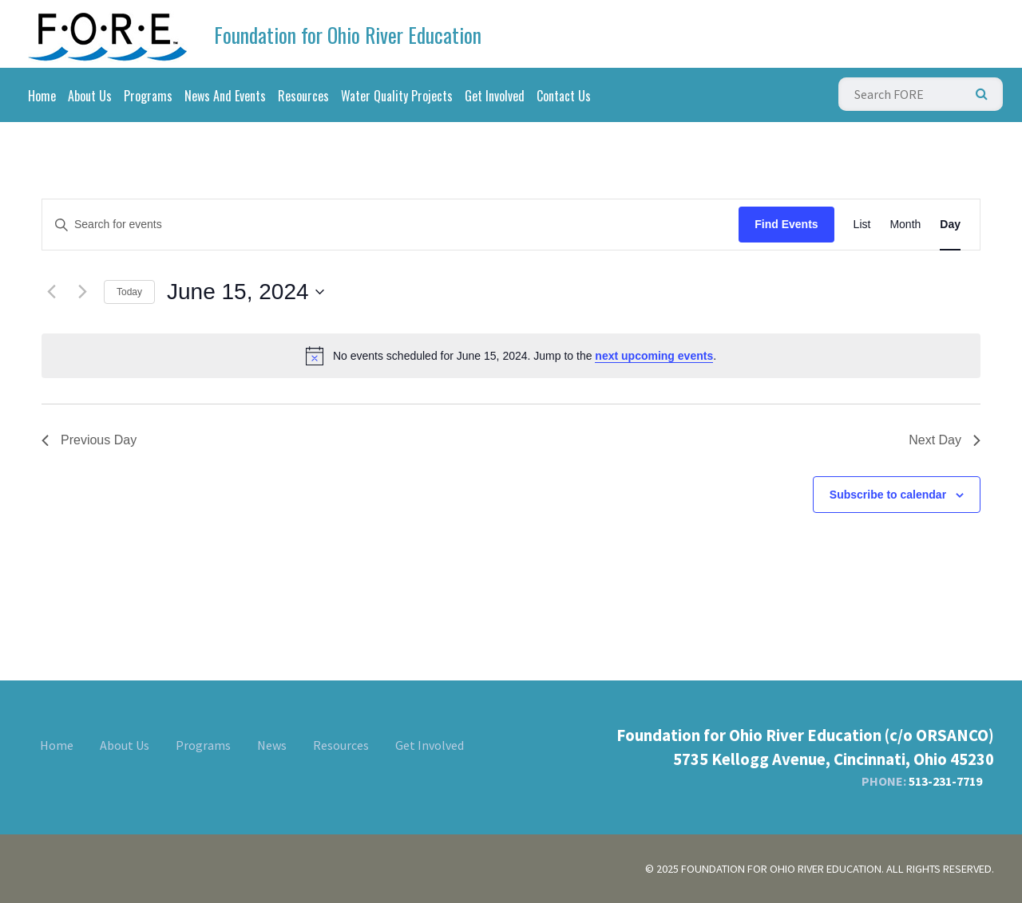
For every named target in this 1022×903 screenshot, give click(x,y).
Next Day (944, 440)
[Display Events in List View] (862, 224)
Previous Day (89, 440)
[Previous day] (51, 292)
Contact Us (564, 95)
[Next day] (82, 292)
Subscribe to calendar (888, 494)
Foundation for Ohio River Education (347, 34)
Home (42, 95)
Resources (303, 95)
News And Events (225, 95)
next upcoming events (654, 355)
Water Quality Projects (397, 95)
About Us (90, 95)
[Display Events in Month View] (905, 224)
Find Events (786, 224)
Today (129, 292)
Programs (148, 95)
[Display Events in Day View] (950, 224)
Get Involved (495, 95)
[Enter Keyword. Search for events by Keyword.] (390, 224)
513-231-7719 (945, 781)
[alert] (511, 355)
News (272, 745)
